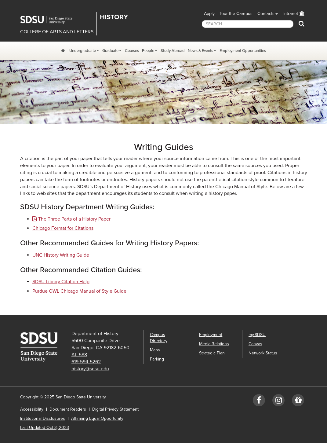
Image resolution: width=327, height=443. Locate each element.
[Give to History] (298, 401)
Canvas (255, 343)
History (114, 17)
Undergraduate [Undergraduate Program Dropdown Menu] (82, 50)
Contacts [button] (265, 13)
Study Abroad (173, 50)
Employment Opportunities (243, 50)
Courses (132, 50)
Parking (157, 359)
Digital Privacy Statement (115, 409)
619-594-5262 (86, 362)
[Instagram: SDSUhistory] (278, 401)
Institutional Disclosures (42, 418)
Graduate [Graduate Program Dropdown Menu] (110, 50)
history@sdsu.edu (90, 369)
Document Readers (67, 409)
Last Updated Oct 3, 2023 (44, 427)
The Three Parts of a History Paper (74, 219)
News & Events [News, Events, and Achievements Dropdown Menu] (200, 50)
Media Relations (214, 343)
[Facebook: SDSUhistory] (259, 401)
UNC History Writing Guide (60, 255)
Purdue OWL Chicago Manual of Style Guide (79, 291)
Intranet (290, 13)
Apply (209, 13)
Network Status (263, 353)
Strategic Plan (212, 353)
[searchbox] (247, 24)
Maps (155, 350)
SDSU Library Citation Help (60, 282)
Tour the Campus (236, 13)
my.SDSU (257, 334)
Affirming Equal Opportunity (97, 418)
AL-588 (79, 355)
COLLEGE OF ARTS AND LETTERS (56, 32)
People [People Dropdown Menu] (148, 50)
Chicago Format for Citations (62, 228)
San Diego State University (50, 20)
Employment (210, 334)
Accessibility (31, 409)
